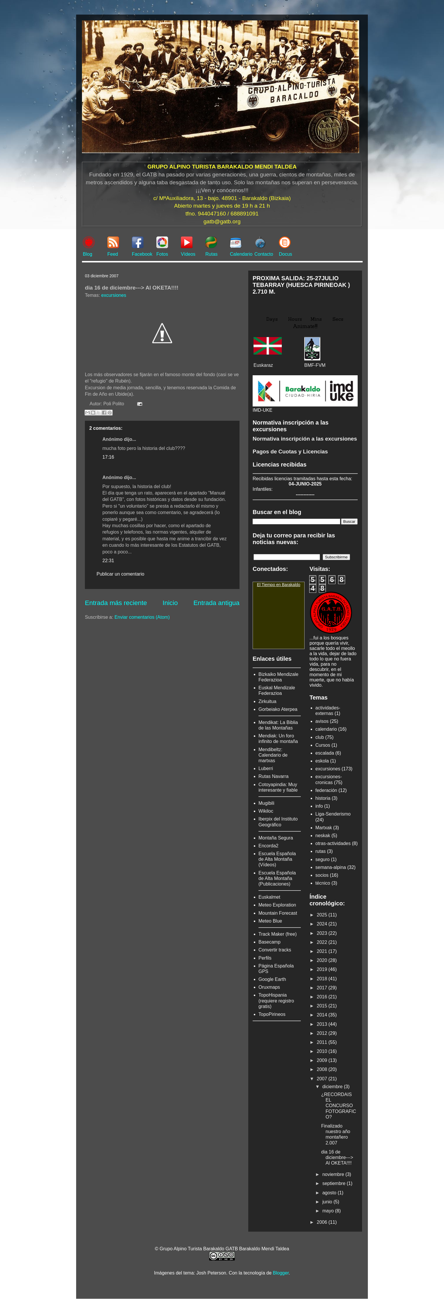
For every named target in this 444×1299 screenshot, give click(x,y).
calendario (326, 729)
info (319, 806)
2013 (322, 1024)
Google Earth (272, 979)
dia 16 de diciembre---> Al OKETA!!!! (337, 1157)
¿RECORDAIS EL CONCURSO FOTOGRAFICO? (338, 1105)
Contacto (263, 254)
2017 (322, 987)
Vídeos (188, 254)
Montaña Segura (275, 837)
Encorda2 (268, 845)
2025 (322, 914)
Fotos (162, 254)
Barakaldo (291, 584)
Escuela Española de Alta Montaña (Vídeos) (277, 859)
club (319, 737)
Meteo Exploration (277, 904)
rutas (320, 851)
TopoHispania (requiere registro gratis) (276, 1001)
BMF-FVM (315, 365)
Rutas (211, 254)
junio (327, 1201)
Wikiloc (265, 811)
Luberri (265, 768)
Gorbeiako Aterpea (277, 709)
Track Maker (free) (277, 934)
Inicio (170, 602)
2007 (322, 1078)
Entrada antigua (216, 602)
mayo (328, 1210)
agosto (330, 1192)
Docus (285, 254)
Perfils (264, 958)
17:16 (108, 457)
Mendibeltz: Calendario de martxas (273, 755)
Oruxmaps (269, 987)
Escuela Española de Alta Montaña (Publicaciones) (277, 878)
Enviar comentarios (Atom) (141, 617)
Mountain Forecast (277, 913)
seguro (322, 859)
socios (321, 875)
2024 (322, 923)
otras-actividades (333, 843)
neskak (322, 835)
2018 (322, 978)
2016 (322, 996)
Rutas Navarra (273, 776)
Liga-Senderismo (333, 813)
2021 (322, 951)
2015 (322, 1005)
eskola (322, 760)
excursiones (113, 295)
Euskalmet (269, 897)
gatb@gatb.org (221, 221)
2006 (322, 1222)
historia (323, 798)
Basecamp (269, 941)
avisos (321, 721)
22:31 (108, 560)
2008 (322, 1069)
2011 (322, 1042)
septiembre (334, 1183)
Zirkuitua (267, 701)
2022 (322, 942)
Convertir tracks (274, 949)
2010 (322, 1051)
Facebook (142, 254)
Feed (112, 254)
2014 (322, 1014)
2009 (322, 1060)
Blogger (281, 1272)
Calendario (241, 254)
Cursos (322, 745)
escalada (324, 753)
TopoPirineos (272, 1014)
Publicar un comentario (120, 574)
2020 (322, 960)
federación (326, 790)
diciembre (333, 1086)
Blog (87, 254)
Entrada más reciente (116, 602)
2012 (322, 1033)
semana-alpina (330, 867)
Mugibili (266, 803)
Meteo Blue (270, 920)
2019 (322, 969)
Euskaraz (263, 365)
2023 (322, 933)
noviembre (333, 1174)
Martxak (323, 827)
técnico (322, 883)
